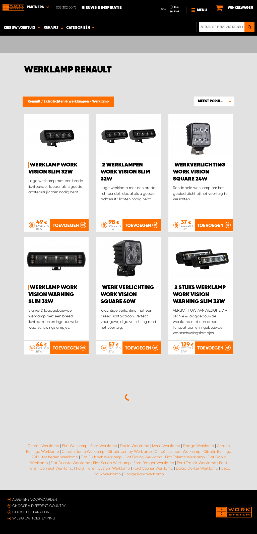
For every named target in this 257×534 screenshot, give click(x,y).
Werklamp (100, 101)
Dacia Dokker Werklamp (197, 468)
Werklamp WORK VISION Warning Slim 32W (52, 294)
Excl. (177, 11)
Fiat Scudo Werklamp (112, 463)
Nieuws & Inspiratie (102, 8)
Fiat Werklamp (75, 445)
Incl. (176, 7)
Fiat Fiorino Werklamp (143, 457)
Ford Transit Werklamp (196, 463)
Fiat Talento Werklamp (185, 457)
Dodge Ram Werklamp (144, 474)
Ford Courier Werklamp (153, 468)
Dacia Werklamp (134, 445)
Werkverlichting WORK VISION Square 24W (199, 172)
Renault (34, 101)
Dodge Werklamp (198, 445)
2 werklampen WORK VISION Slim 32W (125, 172)
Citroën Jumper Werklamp (178, 451)
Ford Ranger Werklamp (154, 463)
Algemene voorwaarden (34, 499)
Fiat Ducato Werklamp (70, 463)
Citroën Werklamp (43, 445)
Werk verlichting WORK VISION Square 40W (127, 294)
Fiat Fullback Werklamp (101, 457)
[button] (214, 101)
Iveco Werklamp (166, 445)
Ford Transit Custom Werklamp (103, 468)
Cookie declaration (30, 512)
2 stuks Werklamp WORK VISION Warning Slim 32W (199, 294)
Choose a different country (39, 506)
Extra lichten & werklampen (67, 101)
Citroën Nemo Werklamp (83, 451)
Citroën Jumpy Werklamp (129, 451)
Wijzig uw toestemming (33, 518)
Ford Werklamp (103, 445)
